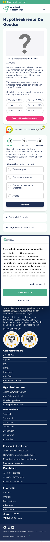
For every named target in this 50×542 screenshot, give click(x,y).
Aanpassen (25, 300)
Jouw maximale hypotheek (15, 450)
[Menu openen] (44, 8)
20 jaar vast (8, 431)
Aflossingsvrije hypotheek (15, 392)
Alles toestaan (25, 292)
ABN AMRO (8, 355)
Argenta (7, 359)
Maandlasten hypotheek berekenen (19, 459)
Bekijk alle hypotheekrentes (21, 227)
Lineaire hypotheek (12, 400)
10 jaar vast (8, 426)
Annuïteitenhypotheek (13, 396)
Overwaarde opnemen (23, 177)
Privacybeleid (8, 531)
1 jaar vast (8, 418)
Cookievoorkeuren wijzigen (25, 531)
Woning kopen (19, 169)
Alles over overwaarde (13, 477)
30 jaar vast (8, 435)
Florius (6, 368)
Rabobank (8, 372)
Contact (7, 492)
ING (5, 363)
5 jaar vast (8, 422)
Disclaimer (42, 531)
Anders (16, 196)
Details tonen (35, 284)
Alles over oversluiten (13, 481)
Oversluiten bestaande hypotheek (23, 186)
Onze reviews (9, 501)
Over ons (7, 497)
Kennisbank (8, 509)
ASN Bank (8, 376)
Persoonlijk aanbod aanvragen (25, 118)
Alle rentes (8, 439)
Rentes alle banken (12, 380)
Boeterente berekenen (13, 463)
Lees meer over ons (12, 328)
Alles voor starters (11, 473)
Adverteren (8, 505)
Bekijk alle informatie (18, 217)
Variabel (7, 414)
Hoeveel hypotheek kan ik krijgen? (19, 455)
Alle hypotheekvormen (13, 404)
